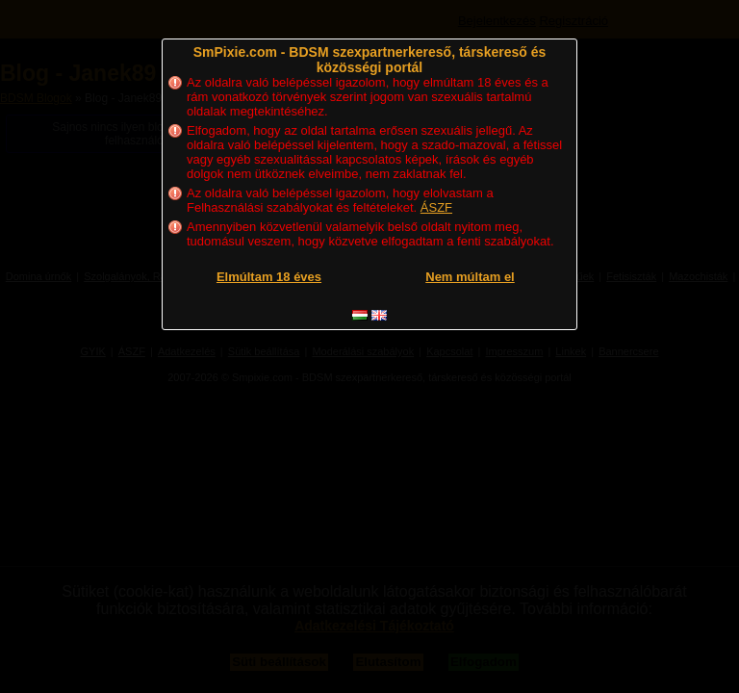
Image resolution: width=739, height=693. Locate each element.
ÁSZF (436, 207)
